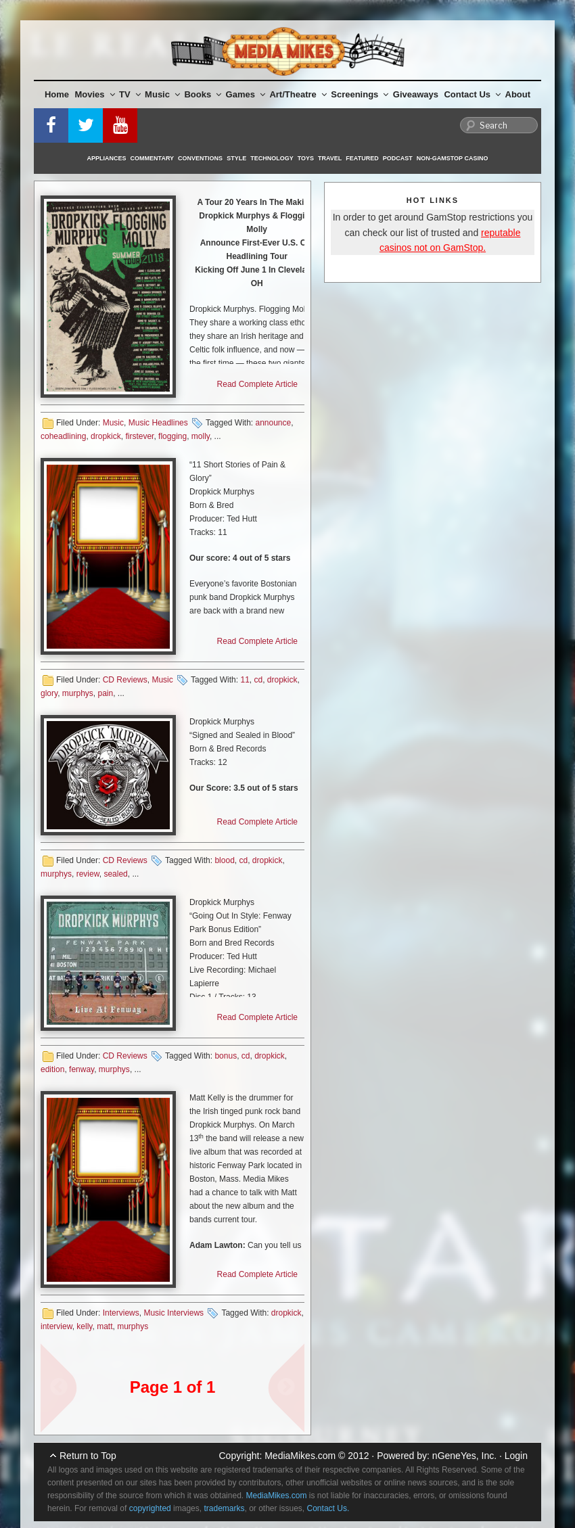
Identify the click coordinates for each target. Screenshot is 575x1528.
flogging (172, 436)
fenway (81, 1069)
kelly (84, 1326)
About (518, 94)
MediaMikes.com (300, 1455)
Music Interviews (173, 1313)
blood (224, 860)
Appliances (107, 158)
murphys (77, 693)
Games (245, 94)
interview (56, 1326)
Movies (95, 94)
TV (130, 94)
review (87, 874)
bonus (225, 1056)
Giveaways (415, 94)
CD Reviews (125, 680)
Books (202, 94)
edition (52, 1069)
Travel (330, 158)
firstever (139, 436)
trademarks (224, 1508)
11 (244, 680)
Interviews (121, 1313)
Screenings (359, 94)
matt (104, 1326)
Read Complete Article (257, 384)
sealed (115, 874)
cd (258, 680)
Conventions (200, 158)
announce (273, 422)
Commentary (153, 158)
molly (200, 436)
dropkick (106, 436)
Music (162, 94)
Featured (362, 158)
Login (516, 1455)
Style (236, 158)
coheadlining (63, 436)
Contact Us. (328, 1508)
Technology (272, 158)
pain (105, 693)
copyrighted (150, 1508)
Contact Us (472, 94)
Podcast (398, 158)
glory (49, 693)
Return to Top (88, 1455)
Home (57, 94)
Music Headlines (158, 422)
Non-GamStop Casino (452, 158)
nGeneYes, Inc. (464, 1455)
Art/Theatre (297, 94)
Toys (306, 158)
